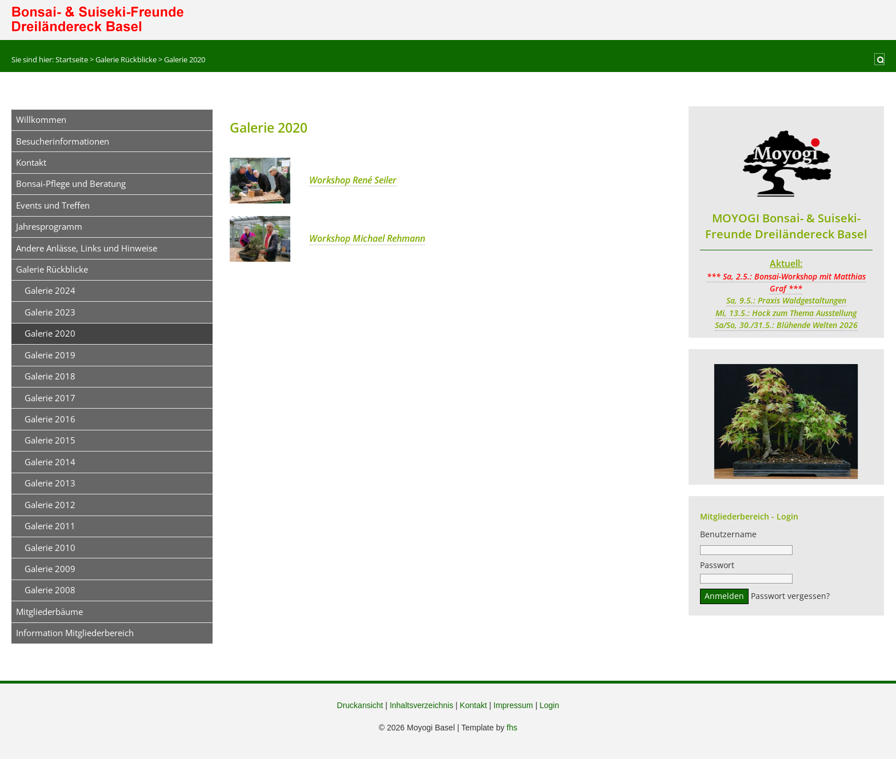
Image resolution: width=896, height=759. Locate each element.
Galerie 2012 (50, 504)
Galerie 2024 (50, 290)
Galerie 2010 (50, 547)
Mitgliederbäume (49, 611)
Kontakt (31, 162)
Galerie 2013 (50, 483)
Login (549, 705)
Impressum (513, 705)
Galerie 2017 (50, 398)
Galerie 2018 (50, 376)
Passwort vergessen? (790, 598)
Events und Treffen (53, 205)
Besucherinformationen (62, 141)
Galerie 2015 (50, 440)
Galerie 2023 (50, 312)
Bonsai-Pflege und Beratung (71, 183)
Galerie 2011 (50, 526)
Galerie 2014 (50, 462)
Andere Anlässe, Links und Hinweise (86, 248)
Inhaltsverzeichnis (421, 705)
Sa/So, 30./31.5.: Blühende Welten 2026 (786, 325)
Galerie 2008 (50, 590)
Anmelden (724, 598)
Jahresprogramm (49, 226)
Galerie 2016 (50, 419)
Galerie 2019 (50, 355)
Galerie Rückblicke (52, 269)
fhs (512, 727)
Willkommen (41, 119)
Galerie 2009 (50, 568)
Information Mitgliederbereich (75, 632)
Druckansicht (360, 705)
